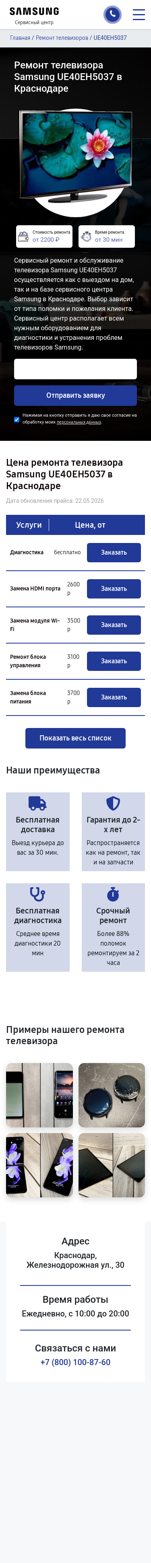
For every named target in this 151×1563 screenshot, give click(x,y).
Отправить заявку (75, 395)
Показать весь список (75, 738)
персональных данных (79, 422)
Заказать (114, 552)
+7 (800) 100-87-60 (76, 1362)
